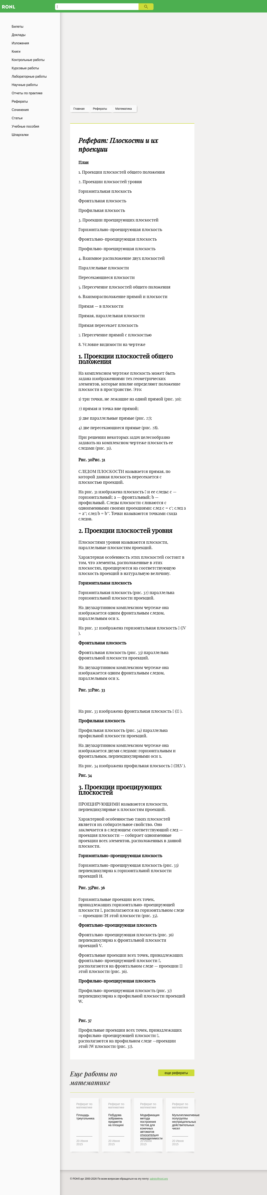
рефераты (100, 108)
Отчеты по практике (27, 93)
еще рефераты (176, 1073)
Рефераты (20, 101)
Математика (123, 108)
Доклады (18, 35)
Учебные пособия (25, 126)
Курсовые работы (25, 68)
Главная (78, 108)
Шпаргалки (20, 135)
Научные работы (25, 85)
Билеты (17, 26)
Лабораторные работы (29, 76)
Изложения (20, 43)
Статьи (17, 118)
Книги (16, 51)
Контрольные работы (28, 60)
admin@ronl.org (159, 1178)
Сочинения (20, 110)
